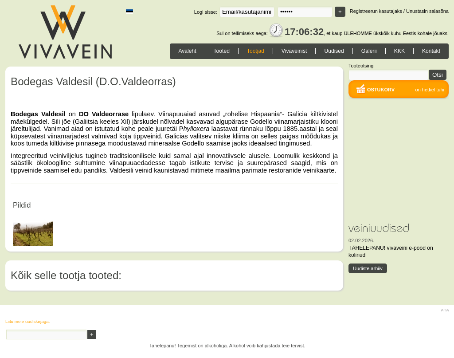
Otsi (437, 74)
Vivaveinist (294, 51)
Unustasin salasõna (427, 11)
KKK (399, 51)
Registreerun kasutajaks (376, 11)
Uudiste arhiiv (368, 268)
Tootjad (255, 51)
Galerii (369, 51)
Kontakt (431, 51)
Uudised (334, 51)
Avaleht (187, 51)
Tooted (222, 51)
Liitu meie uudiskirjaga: (27, 321)
